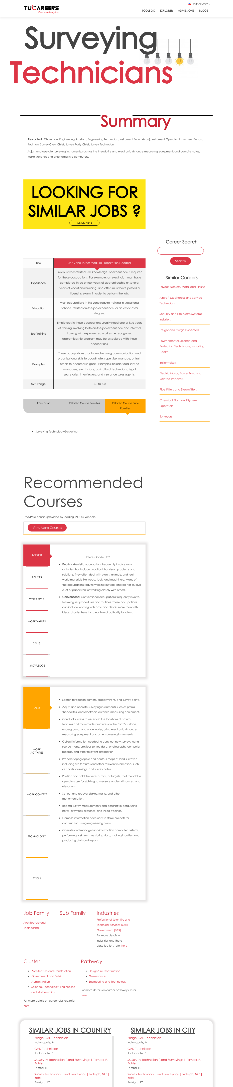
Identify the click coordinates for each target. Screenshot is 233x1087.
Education (43, 403)
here (125, 853)
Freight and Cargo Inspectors (179, 330)
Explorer (166, 10)
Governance (97, 883)
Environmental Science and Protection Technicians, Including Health (182, 346)
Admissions (186, 10)
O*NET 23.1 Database (92, 1044)
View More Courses (47, 527)
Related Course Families (84, 403)
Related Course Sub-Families (125, 406)
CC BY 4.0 (71, 1049)
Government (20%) (109, 837)
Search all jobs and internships (187, 1006)
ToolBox (148, 10)
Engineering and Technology (107, 888)
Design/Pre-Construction (105, 878)
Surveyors (166, 416)
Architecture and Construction (51, 878)
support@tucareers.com (42, 1059)
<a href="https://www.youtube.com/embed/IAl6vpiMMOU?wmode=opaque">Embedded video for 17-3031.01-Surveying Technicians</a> (181, 185)
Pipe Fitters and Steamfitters (178, 389)
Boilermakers (168, 362)
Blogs (203, 10)
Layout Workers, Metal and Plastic (182, 287)
